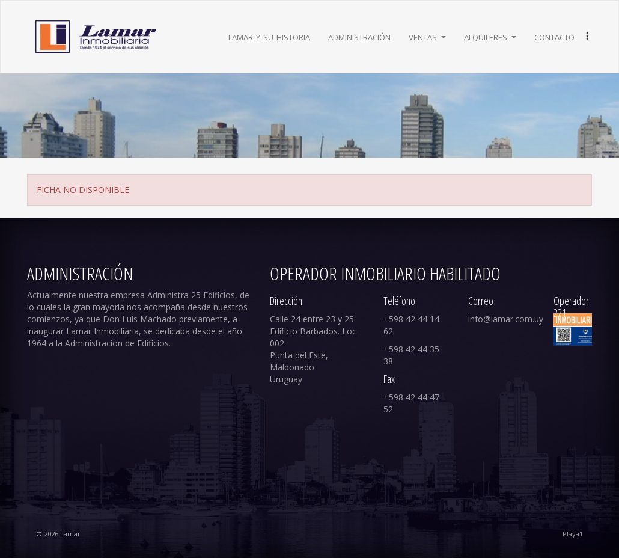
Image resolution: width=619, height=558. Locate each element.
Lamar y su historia (269, 36)
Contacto (554, 36)
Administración (359, 36)
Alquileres (490, 36)
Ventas (427, 36)
